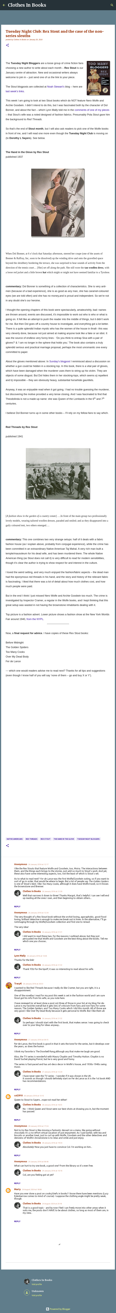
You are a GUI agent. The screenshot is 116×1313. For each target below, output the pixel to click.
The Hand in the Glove (64, 839)
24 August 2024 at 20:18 (52, 1204)
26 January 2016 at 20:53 (33, 984)
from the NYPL (35, 619)
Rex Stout (45, 839)
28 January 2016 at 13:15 (34, 1096)
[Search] (112, 5)
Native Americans (15, 839)
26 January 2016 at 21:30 (52, 891)
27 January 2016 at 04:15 (38, 1040)
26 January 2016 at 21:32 (52, 965)
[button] (7, 45)
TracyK (18, 983)
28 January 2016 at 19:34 (52, 1143)
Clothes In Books (27, 5)
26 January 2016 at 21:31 (52, 932)
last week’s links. (15, 91)
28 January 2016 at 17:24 (38, 1126)
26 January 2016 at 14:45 (37, 956)
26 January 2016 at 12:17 (38, 864)
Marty (17, 1189)
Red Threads (31, 839)
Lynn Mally (20, 955)
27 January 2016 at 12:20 (52, 1072)
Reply (17, 906)
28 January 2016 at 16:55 (52, 1105)
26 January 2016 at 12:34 (38, 913)
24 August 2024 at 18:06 (32, 1189)
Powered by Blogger (58, 1309)
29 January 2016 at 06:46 (38, 1162)
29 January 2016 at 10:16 (52, 1171)
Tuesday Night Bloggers (88, 839)
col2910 (18, 1095)
